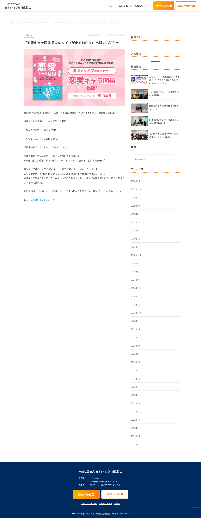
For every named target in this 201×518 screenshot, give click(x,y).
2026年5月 (135, 181)
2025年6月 (135, 230)
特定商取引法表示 (105, 503)
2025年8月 (135, 214)
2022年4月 (135, 444)
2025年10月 (136, 197)
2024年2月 (135, 296)
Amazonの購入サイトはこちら (39, 200)
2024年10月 (136, 263)
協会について (141, 5)
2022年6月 (135, 428)
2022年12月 (136, 386)
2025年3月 (135, 238)
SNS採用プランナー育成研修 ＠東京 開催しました (164, 94)
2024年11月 (136, 255)
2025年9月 (135, 205)
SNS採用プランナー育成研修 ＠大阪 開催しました (164, 121)
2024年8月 (135, 279)
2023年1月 (135, 378)
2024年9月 (135, 271)
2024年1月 (135, 304)
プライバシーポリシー (89, 503)
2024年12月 (136, 246)
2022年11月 (136, 395)
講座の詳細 (164, 5)
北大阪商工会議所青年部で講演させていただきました (163, 135)
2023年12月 (136, 312)
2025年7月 (135, 222)
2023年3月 (135, 362)
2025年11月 (136, 189)
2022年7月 (135, 419)
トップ (109, 5)
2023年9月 (135, 329)
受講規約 (117, 503)
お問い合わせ (186, 5)
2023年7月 (135, 337)
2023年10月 (136, 321)
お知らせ (123, 5)
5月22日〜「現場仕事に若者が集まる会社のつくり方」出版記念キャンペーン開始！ (164, 80)
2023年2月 (135, 370)
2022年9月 (135, 403)
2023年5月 (135, 353)
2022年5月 (135, 436)
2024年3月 (135, 288)
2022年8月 (135, 411)
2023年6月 (135, 345)
